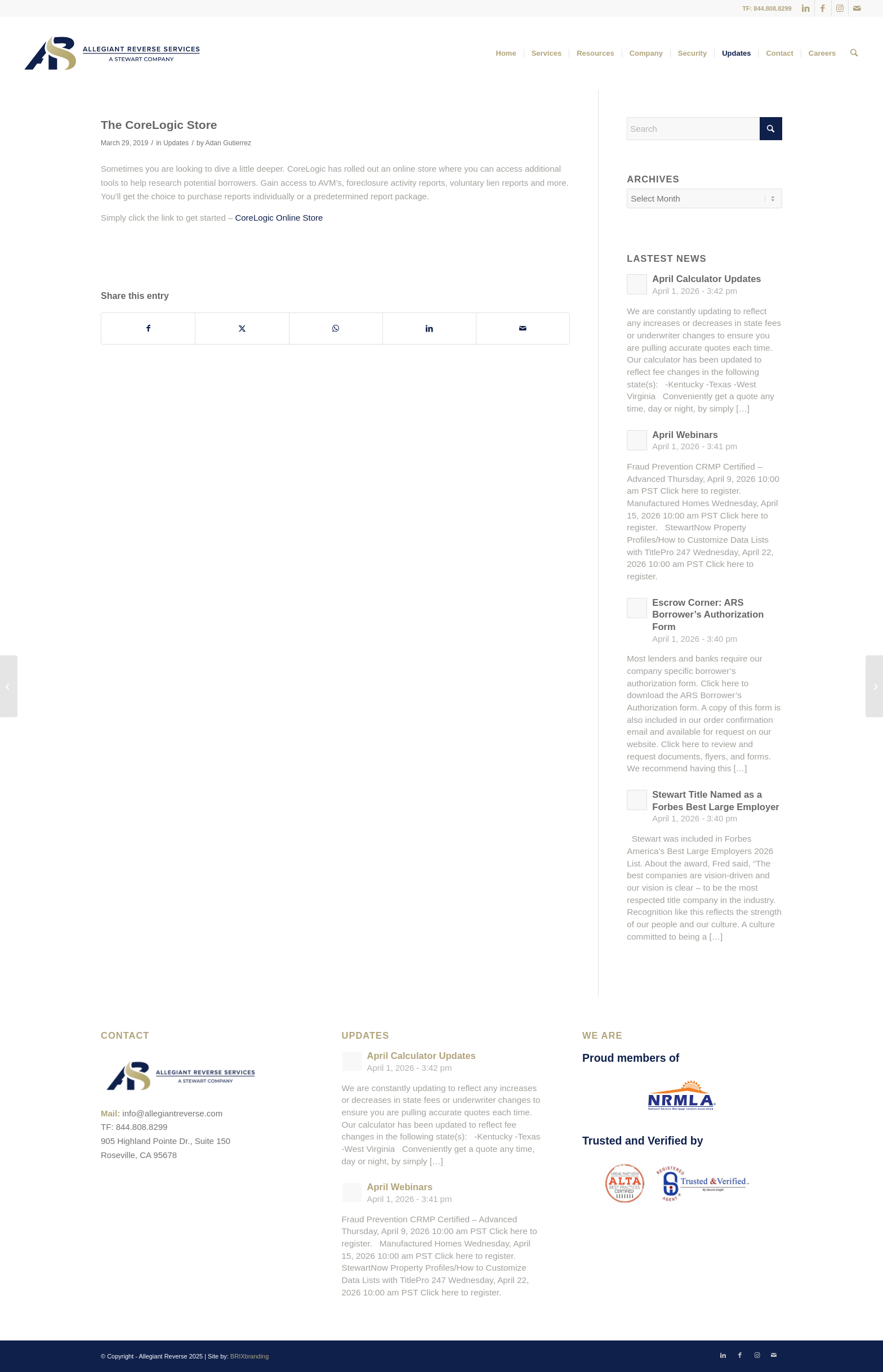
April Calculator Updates (706, 279)
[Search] (854, 53)
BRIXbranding (249, 1356)
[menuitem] (506, 53)
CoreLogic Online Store (279, 217)
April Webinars (685, 435)
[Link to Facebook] (823, 8)
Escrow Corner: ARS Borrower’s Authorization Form (708, 614)
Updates (176, 143)
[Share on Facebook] (148, 328)
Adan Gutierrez (229, 143)
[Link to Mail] (857, 8)
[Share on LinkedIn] (429, 328)
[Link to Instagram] (840, 8)
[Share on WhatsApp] (335, 328)
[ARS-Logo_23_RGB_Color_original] (112, 53)
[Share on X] (241, 328)
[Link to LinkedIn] (806, 8)
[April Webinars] (8, 686)
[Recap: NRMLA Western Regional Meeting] (874, 686)
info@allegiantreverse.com (172, 1113)
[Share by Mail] (522, 328)
